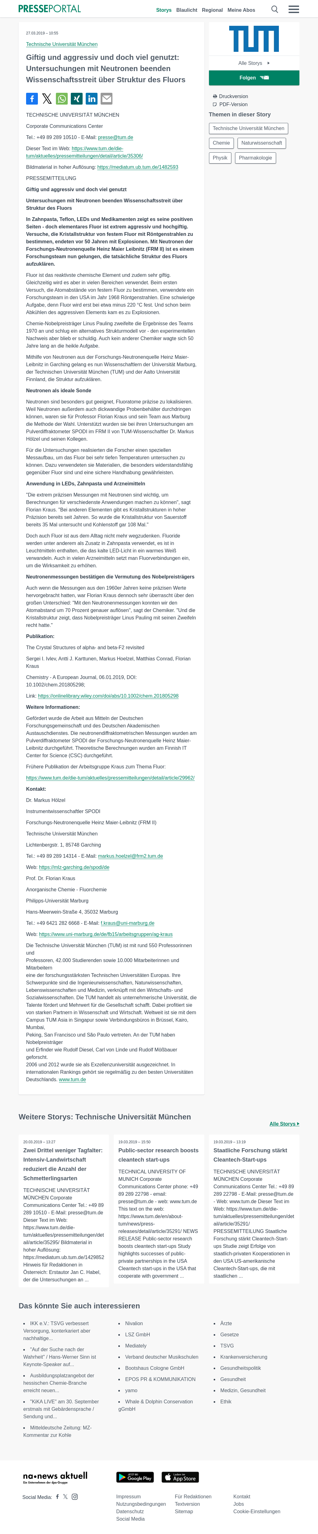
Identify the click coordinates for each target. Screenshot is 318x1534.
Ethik (226, 1401)
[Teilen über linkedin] (92, 99)
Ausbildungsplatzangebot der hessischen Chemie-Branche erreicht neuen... (58, 1383)
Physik (220, 158)
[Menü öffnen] (293, 9)
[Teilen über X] (47, 99)
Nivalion (134, 1323)
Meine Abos (241, 10)
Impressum (128, 1496)
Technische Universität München (62, 44)
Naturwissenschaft (262, 143)
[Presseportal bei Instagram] (73, 1496)
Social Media (130, 1519)
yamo (131, 1390)
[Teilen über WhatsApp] (62, 99)
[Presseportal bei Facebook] (55, 1497)
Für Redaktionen (193, 1496)
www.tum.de (72, 1079)
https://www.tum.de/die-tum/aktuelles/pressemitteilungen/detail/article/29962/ (110, 777)
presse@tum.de (115, 137)
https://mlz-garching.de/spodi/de (74, 867)
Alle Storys (254, 63)
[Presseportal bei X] (63, 1497)
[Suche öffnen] (275, 9)
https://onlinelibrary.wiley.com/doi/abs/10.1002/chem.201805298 (108, 696)
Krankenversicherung (243, 1357)
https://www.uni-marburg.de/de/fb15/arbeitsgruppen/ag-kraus (106, 934)
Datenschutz (130, 1511)
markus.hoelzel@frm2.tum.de (130, 856)
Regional (212, 10)
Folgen (254, 77)
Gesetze (229, 1334)
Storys (164, 10)
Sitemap (184, 1511)
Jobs (239, 1504)
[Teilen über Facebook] (32, 99)
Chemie (221, 143)
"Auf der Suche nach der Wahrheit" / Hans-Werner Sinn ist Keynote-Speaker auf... (59, 1357)
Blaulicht (187, 10)
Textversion (187, 1504)
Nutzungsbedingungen (141, 1504)
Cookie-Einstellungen (257, 1511)
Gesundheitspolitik (240, 1368)
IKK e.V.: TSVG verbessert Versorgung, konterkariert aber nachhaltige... (56, 1331)
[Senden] (106, 99)
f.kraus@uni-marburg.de (128, 923)
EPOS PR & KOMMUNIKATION (160, 1379)
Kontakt (242, 1496)
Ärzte (226, 1323)
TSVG (227, 1345)
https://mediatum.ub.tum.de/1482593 (137, 167)
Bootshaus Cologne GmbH (154, 1368)
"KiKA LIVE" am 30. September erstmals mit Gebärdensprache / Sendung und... (61, 1409)
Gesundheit (233, 1379)
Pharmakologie (256, 158)
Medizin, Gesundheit (243, 1390)
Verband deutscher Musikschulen (161, 1357)
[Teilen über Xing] (77, 99)
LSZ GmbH (137, 1334)
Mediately (135, 1345)
